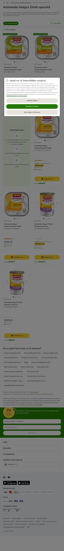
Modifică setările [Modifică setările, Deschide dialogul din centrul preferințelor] (32, 101)
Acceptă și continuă (32, 106)
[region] (32, 97)
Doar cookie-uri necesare (32, 112)
